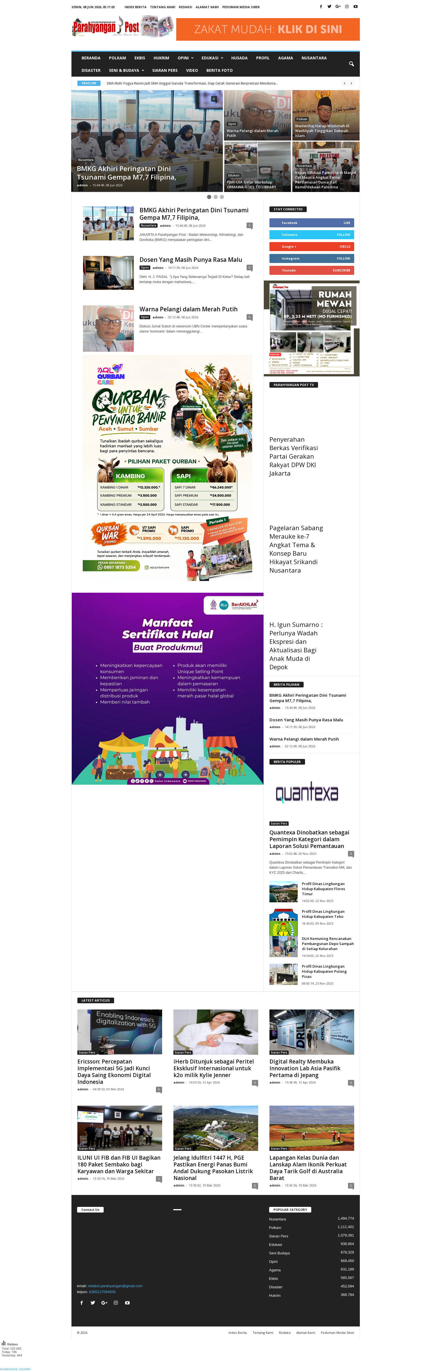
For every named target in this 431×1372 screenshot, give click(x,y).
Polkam (117, 58)
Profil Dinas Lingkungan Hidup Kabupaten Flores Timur (323, 888)
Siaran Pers (165, 70)
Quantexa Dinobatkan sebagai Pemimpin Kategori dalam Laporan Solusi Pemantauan (309, 839)
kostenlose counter (15, 1369)
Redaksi (185, 7)
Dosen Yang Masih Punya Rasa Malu (191, 260)
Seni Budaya (279, 1253)
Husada (239, 58)
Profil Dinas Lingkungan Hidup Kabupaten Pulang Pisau (324, 971)
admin (82, 185)
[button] (351, 64)
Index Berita (136, 7)
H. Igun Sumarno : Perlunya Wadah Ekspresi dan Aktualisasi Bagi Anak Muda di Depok (296, 645)
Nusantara (314, 58)
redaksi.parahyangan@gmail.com (115, 1286)
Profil (263, 58)
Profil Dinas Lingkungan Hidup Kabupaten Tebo (323, 914)
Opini (232, 124)
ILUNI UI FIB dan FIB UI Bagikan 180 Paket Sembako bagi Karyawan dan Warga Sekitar (118, 1164)
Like (347, 223)
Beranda (91, 58)
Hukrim (161, 58)
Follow (343, 234)
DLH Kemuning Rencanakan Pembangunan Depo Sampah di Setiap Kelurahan (328, 943)
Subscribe (341, 270)
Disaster (91, 70)
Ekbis (139, 58)
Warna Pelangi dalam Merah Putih (189, 309)
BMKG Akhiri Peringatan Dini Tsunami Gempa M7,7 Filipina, (194, 213)
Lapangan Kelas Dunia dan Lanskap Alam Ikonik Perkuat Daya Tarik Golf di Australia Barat (308, 1168)
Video (192, 70)
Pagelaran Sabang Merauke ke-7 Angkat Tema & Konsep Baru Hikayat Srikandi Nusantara (296, 548)
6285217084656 (102, 1292)
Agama (285, 58)
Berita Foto (219, 70)
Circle (344, 246)
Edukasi (234, 175)
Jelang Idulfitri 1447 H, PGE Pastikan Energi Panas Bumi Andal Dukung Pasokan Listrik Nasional (213, 1168)
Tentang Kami (162, 7)
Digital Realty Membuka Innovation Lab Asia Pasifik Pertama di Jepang (304, 1068)
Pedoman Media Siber (241, 7)
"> (119, 1247)
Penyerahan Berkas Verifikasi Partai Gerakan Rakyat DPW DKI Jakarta (293, 456)
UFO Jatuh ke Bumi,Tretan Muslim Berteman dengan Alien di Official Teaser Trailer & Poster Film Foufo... (189, 83)
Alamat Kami (207, 7)
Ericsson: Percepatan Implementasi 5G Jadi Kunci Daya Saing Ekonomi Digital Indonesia (114, 1072)
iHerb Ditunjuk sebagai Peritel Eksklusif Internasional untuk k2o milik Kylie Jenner (213, 1068)
